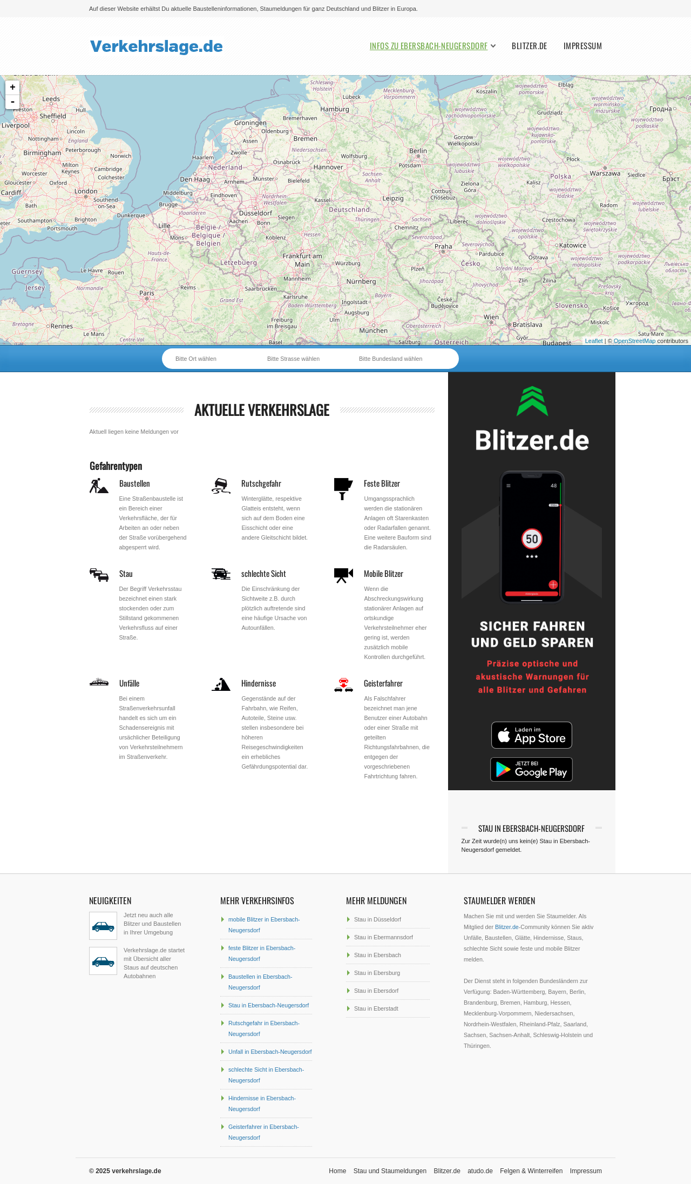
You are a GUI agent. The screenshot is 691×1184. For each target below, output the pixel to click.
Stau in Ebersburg (377, 973)
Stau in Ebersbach (377, 955)
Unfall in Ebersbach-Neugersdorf (270, 1051)
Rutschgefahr (261, 483)
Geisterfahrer (383, 683)
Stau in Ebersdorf (376, 990)
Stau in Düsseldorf (377, 919)
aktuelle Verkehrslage (261, 409)
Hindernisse (258, 683)
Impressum (583, 46)
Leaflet (594, 341)
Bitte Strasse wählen (293, 358)
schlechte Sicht (263, 573)
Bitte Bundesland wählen (390, 358)
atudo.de (480, 1171)
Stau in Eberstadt (376, 1008)
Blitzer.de (529, 46)
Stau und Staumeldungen (390, 1171)
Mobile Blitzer (383, 573)
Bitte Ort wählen (195, 358)
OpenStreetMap (635, 341)
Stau (126, 573)
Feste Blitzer (382, 483)
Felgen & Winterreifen (531, 1171)
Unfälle (129, 683)
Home (337, 1171)
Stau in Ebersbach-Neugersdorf (268, 1005)
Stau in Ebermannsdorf (383, 937)
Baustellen (134, 483)
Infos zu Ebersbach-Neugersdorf (429, 46)
